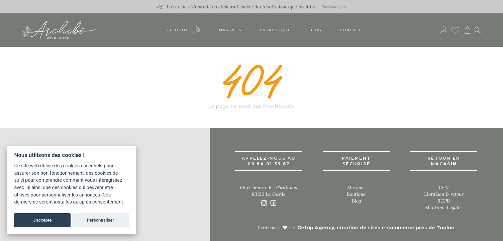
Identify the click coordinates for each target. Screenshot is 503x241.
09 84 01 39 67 (268, 163)
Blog (315, 30)
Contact (350, 30)
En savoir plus (333, 6)
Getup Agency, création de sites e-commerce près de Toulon (376, 228)
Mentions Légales (444, 208)
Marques (230, 30)
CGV (444, 187)
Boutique (356, 194)
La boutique (275, 30)
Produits (183, 30)
